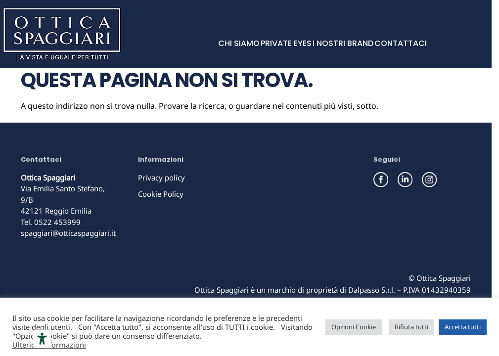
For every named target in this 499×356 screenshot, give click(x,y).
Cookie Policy (160, 194)
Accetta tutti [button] (463, 326)
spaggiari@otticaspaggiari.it (68, 233)
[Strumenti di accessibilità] (42, 338)
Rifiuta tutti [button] (411, 326)
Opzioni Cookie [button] (353, 326)
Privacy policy (161, 177)
